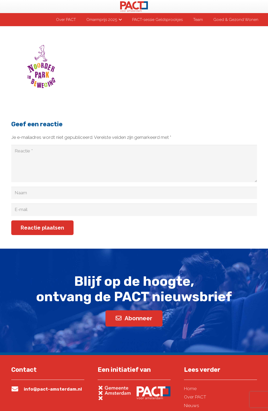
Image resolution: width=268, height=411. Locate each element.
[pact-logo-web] (134, 6)
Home (190, 388)
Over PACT (195, 396)
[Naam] (134, 193)
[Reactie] (134, 163)
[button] (119, 19)
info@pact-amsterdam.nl (53, 389)
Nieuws (191, 405)
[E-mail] (134, 209)
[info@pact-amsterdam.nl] (17, 389)
